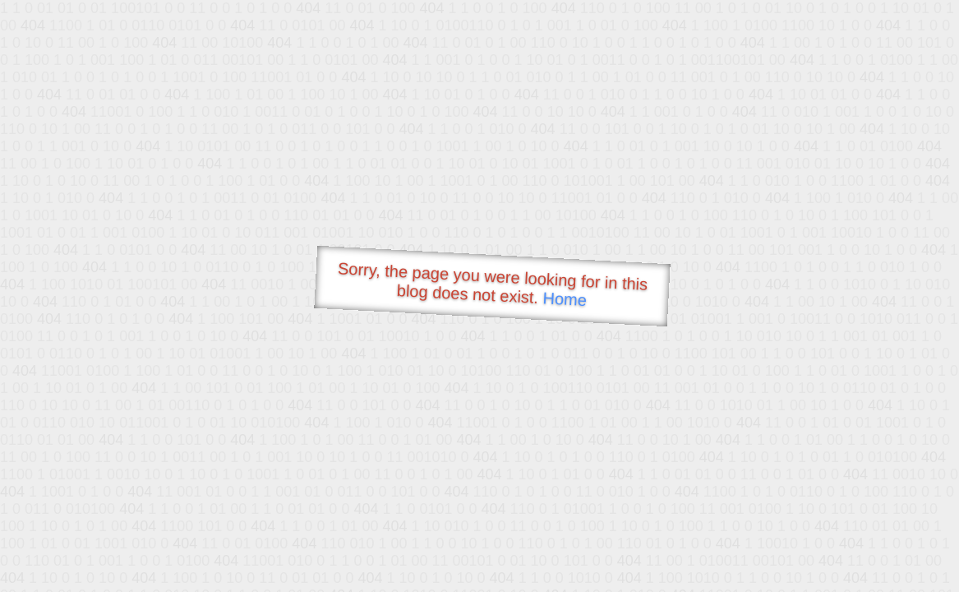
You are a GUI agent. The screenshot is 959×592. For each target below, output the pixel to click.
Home (564, 299)
